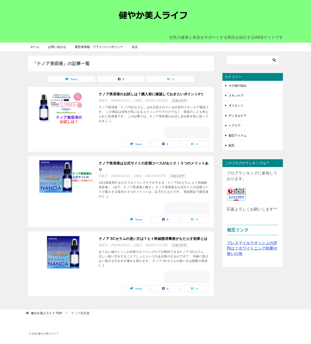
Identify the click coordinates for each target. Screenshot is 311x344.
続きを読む (193, 132)
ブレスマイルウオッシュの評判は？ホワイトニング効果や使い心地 (252, 248)
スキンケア (179, 100)
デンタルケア (237, 115)
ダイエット (236, 105)
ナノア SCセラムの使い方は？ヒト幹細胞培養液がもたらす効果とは (153, 238)
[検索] (253, 60)
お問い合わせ (57, 47)
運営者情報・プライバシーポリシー (99, 47)
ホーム (34, 47)
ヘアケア (234, 125)
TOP (46, 313)
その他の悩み (237, 85)
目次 (135, 47)
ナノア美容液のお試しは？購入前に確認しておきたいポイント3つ (151, 94)
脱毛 (231, 145)
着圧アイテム (237, 135)
